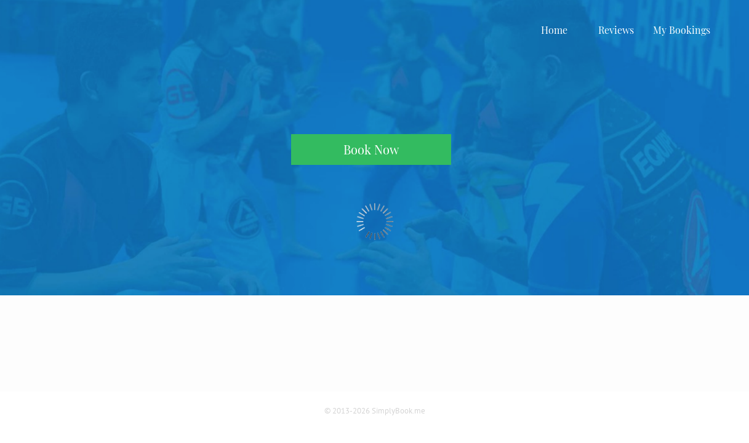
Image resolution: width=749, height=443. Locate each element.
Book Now (371, 149)
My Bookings (681, 29)
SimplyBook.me (398, 410)
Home (554, 29)
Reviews (616, 29)
